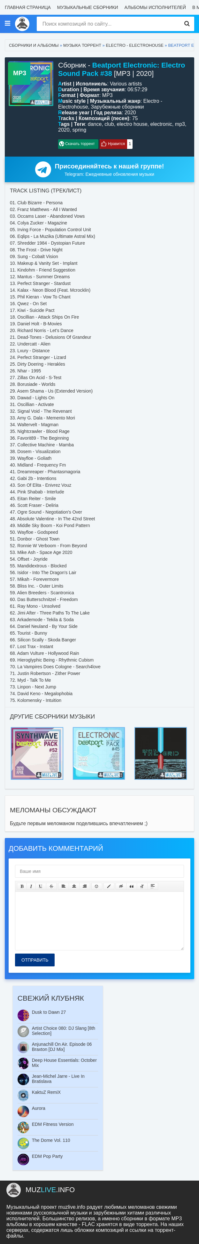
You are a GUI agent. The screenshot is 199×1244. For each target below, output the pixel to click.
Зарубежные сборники (117, 107)
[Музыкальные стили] (7, 24)
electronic (161, 124)
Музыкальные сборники (87, 7)
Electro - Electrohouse (135, 45)
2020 (64, 130)
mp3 (180, 124)
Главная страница (28, 7)
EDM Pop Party (47, 1156)
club (109, 124)
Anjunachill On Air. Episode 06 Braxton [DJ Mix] (62, 1047)
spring (79, 130)
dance (95, 124)
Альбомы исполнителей (155, 7)
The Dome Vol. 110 (51, 1140)
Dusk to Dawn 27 (49, 1012)
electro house (132, 124)
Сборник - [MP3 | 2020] (121, 69)
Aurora (38, 1108)
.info (50, 1190)
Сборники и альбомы (34, 45)
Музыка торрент (82, 45)
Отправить (34, 960)
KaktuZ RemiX (46, 1092)
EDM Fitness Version (53, 1124)
